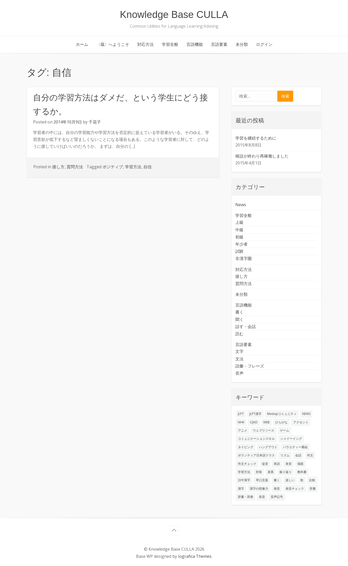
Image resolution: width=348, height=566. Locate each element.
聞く (239, 319)
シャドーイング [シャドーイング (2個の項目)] (291, 438)
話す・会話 (245, 326)
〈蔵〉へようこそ (112, 44)
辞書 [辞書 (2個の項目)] (313, 488)
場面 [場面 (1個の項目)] (300, 464)
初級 (239, 237)
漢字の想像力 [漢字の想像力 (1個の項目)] (259, 488)
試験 (239, 251)
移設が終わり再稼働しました (262, 156)
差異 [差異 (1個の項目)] (271, 472)
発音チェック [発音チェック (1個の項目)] (295, 488)
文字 (239, 351)
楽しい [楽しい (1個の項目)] (290, 480)
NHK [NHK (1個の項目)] (241, 422)
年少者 (241, 244)
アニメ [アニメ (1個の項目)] (242, 430)
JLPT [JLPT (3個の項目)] (241, 414)
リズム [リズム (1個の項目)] (285, 455)
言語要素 (219, 44)
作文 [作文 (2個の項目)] (310, 455)
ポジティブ (112, 167)
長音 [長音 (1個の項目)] (262, 497)
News (240, 204)
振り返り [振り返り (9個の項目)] (285, 472)
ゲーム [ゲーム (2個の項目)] (284, 430)
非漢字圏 (243, 258)
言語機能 (194, 44)
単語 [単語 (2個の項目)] (277, 464)
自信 (147, 167)
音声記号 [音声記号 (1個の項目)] (277, 497)
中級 (239, 230)
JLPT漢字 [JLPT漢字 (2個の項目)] (255, 414)
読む (239, 334)
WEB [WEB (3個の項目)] (266, 422)
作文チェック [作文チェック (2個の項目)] (247, 464)
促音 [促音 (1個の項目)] (265, 464)
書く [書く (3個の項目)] (277, 480)
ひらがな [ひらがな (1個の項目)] (281, 422)
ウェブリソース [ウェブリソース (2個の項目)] (263, 430)
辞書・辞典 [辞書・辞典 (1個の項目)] (245, 497)
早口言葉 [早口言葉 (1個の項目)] (262, 480)
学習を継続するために (255, 138)
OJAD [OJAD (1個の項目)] (254, 422)
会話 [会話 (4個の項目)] (298, 455)
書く (239, 312)
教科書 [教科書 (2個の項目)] (302, 472)
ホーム (82, 44)
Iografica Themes (195, 556)
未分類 (242, 44)
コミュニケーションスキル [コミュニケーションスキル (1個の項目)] (256, 438)
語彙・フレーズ (249, 366)
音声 (239, 373)
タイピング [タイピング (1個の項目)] (245, 447)
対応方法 (145, 44)
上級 (239, 222)
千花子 (95, 122)
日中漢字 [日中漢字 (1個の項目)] (244, 480)
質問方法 (75, 167)
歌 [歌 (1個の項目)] (301, 480)
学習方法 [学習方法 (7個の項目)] (244, 472)
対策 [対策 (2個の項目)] (259, 472)
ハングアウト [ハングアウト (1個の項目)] (268, 447)
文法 (239, 359)
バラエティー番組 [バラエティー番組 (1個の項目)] (295, 447)
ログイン (264, 44)
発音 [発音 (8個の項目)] (277, 488)
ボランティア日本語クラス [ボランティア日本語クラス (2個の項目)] (256, 455)
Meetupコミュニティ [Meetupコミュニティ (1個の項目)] (282, 414)
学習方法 (133, 167)
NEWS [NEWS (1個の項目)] (306, 414)
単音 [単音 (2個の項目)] (289, 464)
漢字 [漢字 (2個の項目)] (241, 488)
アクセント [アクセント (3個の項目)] (301, 422)
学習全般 (170, 44)
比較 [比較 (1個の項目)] (312, 480)
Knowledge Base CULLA (174, 14)
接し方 (58, 167)
